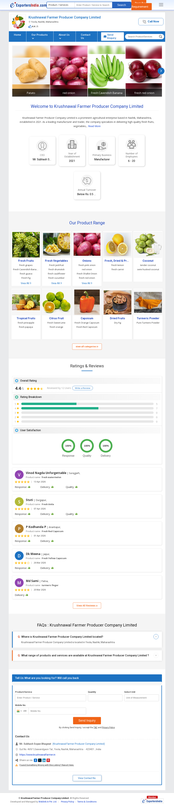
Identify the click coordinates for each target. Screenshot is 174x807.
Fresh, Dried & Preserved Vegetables (117, 260)
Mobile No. (20, 705)
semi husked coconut (148, 269)
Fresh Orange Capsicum (87, 322)
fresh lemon (117, 265)
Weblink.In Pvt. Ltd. (48, 801)
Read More (94, 126)
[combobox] (21, 711)
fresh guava (26, 273)
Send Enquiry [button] (110, 36)
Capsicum (87, 318)
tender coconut (148, 265)
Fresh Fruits (26, 260)
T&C (95, 727)
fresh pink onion (87, 265)
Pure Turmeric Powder (148, 322)
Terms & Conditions (87, 801)
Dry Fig (117, 322)
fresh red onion (144, 92)
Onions (86, 260)
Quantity (92, 692)
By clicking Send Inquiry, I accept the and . (87, 727)
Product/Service (23, 692)
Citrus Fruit (56, 318)
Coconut (148, 260)
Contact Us (85, 36)
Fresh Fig (25, 277)
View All (26, 283)
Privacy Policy (108, 727)
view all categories (87, 346)
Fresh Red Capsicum (86, 326)
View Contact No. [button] (87, 778)
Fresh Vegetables (56, 260)
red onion (69, 92)
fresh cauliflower (56, 273)
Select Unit (129, 692)
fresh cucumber (56, 277)
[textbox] (93, 5)
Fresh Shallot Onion (87, 273)
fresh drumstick (56, 269)
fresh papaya (26, 326)
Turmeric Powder (148, 318)
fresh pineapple (26, 322)
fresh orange (56, 326)
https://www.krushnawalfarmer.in (37, 754)
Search (121, 5)
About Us (64, 36)
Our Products (39, 36)
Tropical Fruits (26, 318)
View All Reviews (87, 605)
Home (17, 34)
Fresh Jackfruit (56, 265)
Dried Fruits (117, 318)
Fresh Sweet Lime (56, 322)
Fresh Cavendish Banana (106, 92)
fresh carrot (117, 269)
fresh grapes (26, 265)
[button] (150, 21)
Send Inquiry (86, 720)
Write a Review (82, 388)
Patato (31, 92)
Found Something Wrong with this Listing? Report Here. (47, 765)
